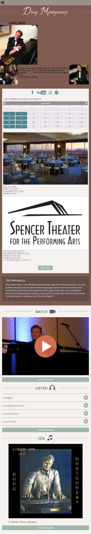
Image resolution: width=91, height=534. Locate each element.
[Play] (85, 402)
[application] (85, 397)
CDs (46, 438)
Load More (45, 379)
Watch (46, 312)
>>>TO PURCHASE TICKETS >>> (17, 260)
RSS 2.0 (30, 72)
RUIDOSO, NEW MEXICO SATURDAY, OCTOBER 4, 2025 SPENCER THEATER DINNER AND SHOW (16, 254)
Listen (45, 388)
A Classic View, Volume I (22, 521)
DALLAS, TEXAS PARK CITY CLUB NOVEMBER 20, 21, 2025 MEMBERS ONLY (13, 190)
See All (45, 267)
